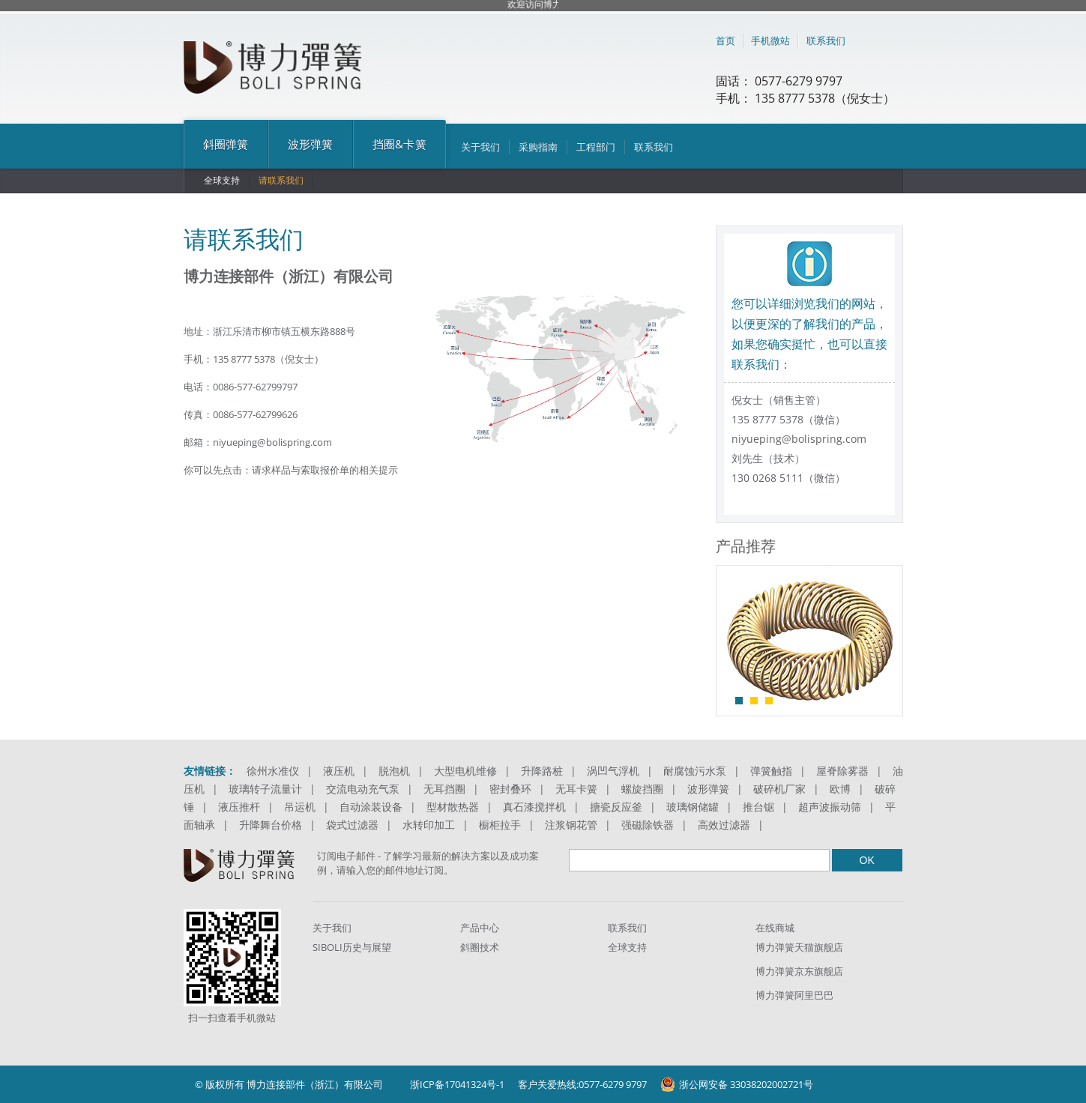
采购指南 (538, 147)
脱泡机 (394, 771)
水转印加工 (428, 825)
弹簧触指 (771, 771)
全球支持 (222, 180)
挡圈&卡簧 (399, 143)
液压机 (339, 771)
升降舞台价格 (270, 825)
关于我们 (480, 147)
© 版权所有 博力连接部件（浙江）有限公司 (289, 1084)
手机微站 (770, 40)
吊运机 (300, 807)
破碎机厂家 (779, 789)
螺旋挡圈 (642, 789)
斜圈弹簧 (226, 143)
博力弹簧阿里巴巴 (794, 995)
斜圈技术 (479, 947)
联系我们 (825, 40)
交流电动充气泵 (362, 789)
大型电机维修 (465, 771)
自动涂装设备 (371, 807)
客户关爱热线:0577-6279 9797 (582, 1084)
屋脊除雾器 (842, 771)
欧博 (840, 789)
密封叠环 (510, 789)
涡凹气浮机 (613, 771)
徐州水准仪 (273, 771)
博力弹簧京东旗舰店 (799, 971)
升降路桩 (542, 771)
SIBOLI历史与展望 (352, 947)
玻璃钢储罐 (692, 807)
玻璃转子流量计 (265, 789)
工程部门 (595, 147)
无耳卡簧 (576, 789)
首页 (725, 40)
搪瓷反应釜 (616, 807)
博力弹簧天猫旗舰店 (799, 947)
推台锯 (758, 807)
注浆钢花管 (571, 825)
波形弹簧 (311, 143)
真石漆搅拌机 (534, 807)
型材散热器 (452, 807)
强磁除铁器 (647, 825)
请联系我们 (281, 180)
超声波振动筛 (829, 807)
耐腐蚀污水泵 (694, 771)
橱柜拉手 (500, 825)
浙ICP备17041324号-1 (457, 1084)
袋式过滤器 (352, 825)
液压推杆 (239, 807)
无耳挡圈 (444, 789)
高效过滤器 (724, 825)
